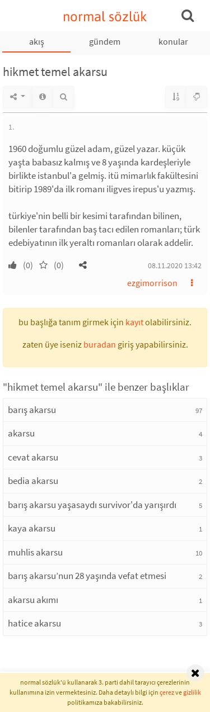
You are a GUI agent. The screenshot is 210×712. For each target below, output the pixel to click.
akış (36, 41)
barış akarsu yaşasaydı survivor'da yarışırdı (92, 505)
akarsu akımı (33, 600)
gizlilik (192, 692)
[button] (82, 264)
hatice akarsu (34, 623)
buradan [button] (99, 344)
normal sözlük (105, 16)
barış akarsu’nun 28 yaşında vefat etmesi (87, 575)
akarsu (21, 433)
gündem (104, 41)
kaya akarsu (31, 528)
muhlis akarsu (35, 552)
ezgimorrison (152, 282)
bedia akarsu (33, 480)
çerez (167, 692)
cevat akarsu (33, 457)
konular (173, 41)
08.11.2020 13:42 (175, 265)
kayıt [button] (134, 321)
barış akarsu (32, 410)
